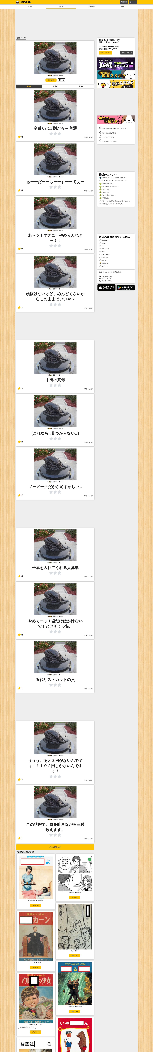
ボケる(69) (75, 1011)
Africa (102, 246)
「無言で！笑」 (105, 189)
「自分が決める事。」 (107, 184)
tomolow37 (103, 240)
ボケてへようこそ (127, 52)
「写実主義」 (104, 198)
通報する (61, 80)
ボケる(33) (51, 80)
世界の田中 (103, 263)
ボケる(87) (75, 897)
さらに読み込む (55, 847)
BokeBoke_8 (104, 249)
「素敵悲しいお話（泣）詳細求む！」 (111, 204)
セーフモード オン (105, 52)
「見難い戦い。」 (105, 192)
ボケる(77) (75, 955)
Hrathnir (102, 260)
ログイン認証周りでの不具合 (116, 140)
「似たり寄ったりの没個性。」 (109, 187)
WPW (102, 252)
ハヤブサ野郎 (104, 255)
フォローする (105, 279)
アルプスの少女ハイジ (27, 1027)
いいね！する (105, 276)
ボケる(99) (35, 905)
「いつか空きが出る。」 (107, 195)
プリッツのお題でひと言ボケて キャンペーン (116, 128)
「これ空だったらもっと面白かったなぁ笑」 (113, 181)
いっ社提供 (103, 258)
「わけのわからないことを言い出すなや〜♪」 (113, 178)
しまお (102, 243)
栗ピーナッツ (104, 266)
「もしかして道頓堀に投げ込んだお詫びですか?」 (114, 201)
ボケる (61, 6)
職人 (122, 6)
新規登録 (124, 2)
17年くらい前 (88, 137)
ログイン (133, 2)
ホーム (30, 6)
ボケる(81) (35, 967)
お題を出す (92, 6)
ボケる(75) (35, 1032)
